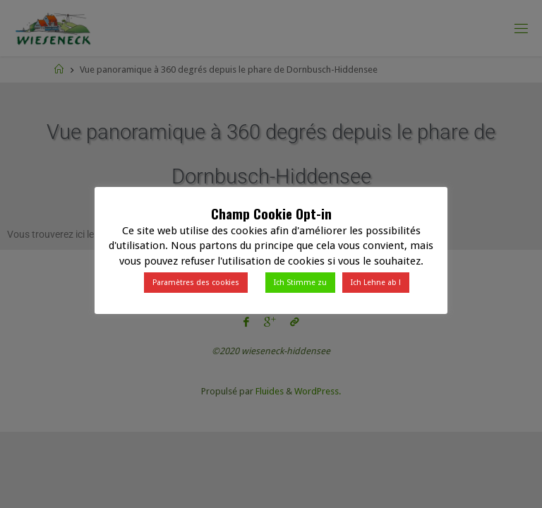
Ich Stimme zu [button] (300, 282)
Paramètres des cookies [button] (195, 282)
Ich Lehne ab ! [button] (376, 282)
